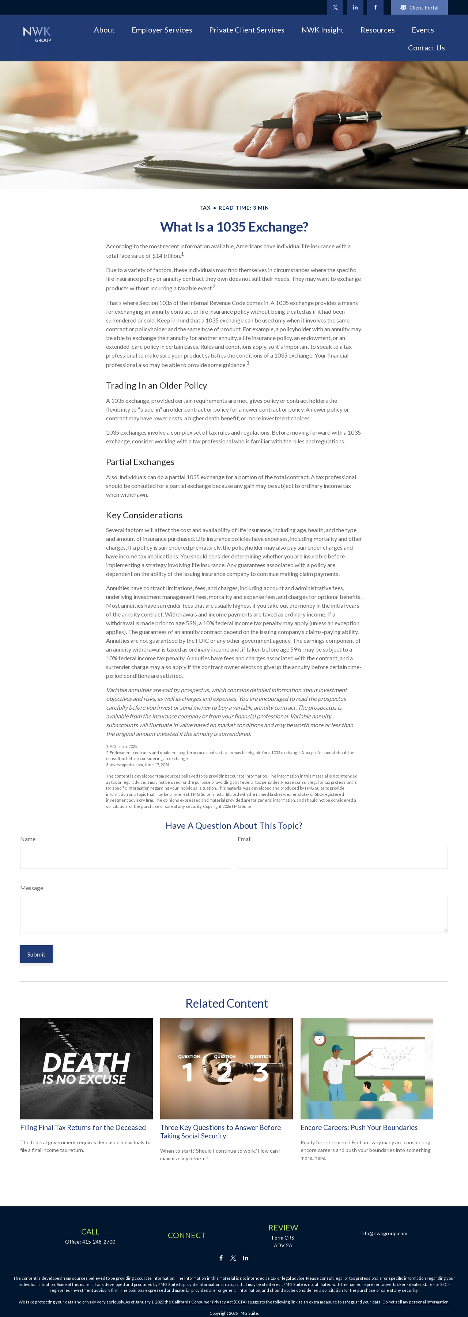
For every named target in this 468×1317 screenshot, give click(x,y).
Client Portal (419, 7)
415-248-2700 (98, 1241)
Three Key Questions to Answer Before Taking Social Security (220, 1131)
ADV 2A (283, 1245)
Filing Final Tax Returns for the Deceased (83, 1127)
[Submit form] (36, 954)
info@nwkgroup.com (384, 1233)
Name (27, 838)
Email (245, 838)
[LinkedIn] (355, 7)
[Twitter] (335, 7)
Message (31, 887)
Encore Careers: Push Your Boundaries (359, 1127)
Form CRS (283, 1237)
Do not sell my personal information (415, 1301)
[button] (104, 29)
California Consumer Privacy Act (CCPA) (209, 1301)
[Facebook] (375, 7)
